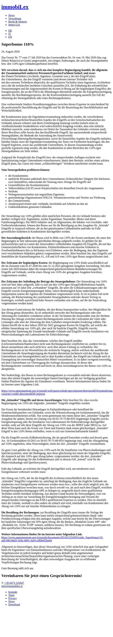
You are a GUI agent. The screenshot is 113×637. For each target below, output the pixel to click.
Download (14, 604)
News (11, 15)
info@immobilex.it (12, 586)
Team (11, 595)
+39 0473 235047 (14, 583)
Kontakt (12, 592)
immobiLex (14, 7)
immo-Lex (14, 24)
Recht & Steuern (17, 21)
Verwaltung (14, 18)
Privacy (12, 598)
